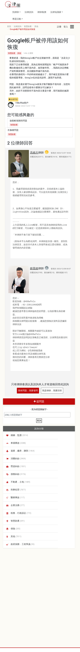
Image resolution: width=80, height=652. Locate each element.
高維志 (34, 152)
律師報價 (41, 12)
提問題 (39, 401)
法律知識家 (55, 12)
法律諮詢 (29, 12)
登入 (66, 26)
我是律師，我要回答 (52, 390)
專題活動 (16, 19)
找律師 (15, 12)
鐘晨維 (34, 268)
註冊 (59, 26)
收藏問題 (13, 99)
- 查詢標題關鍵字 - (39, 409)
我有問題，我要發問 (28, 390)
